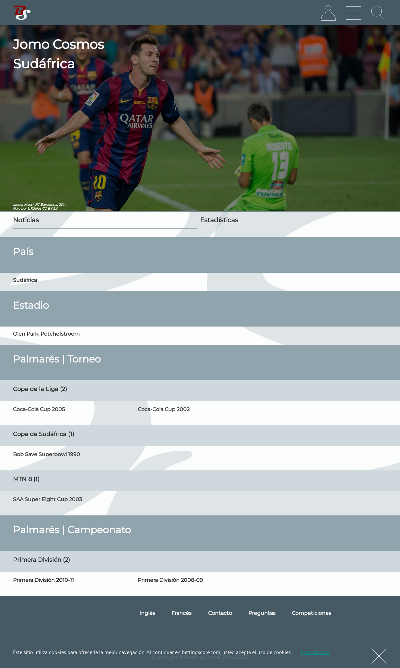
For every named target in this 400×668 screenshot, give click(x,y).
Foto (16, 208)
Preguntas (262, 613)
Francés (181, 613)
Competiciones (311, 613)
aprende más (315, 651)
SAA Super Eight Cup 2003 (47, 499)
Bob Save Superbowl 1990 (46, 454)
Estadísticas (219, 220)
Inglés (147, 613)
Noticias (26, 220)
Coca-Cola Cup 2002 (164, 409)
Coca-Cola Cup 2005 (39, 409)
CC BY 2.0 (50, 208)
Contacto (220, 613)
